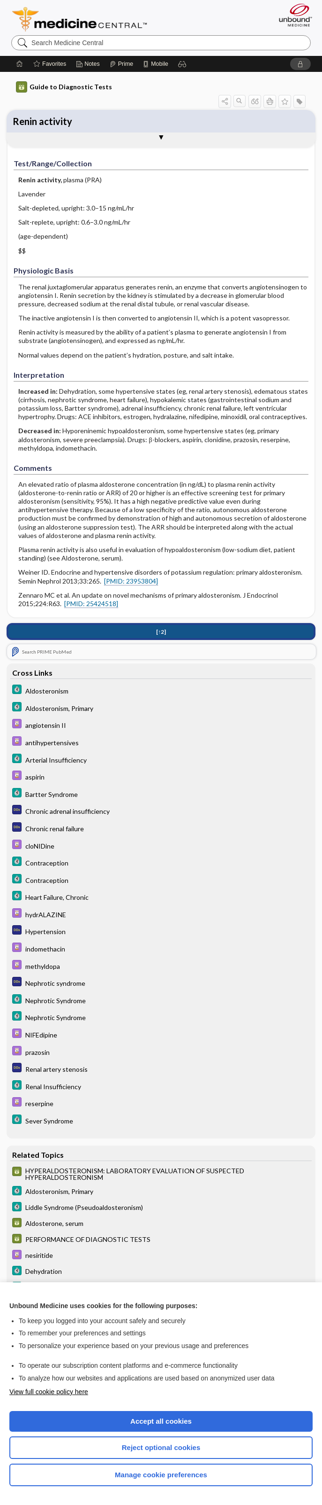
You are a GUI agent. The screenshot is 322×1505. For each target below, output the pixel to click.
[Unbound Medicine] (292, 15)
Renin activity (42, 121)
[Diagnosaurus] (161, 810)
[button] (182, 64)
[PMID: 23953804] (131, 581)
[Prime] (121, 64)
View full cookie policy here (48, 1392)
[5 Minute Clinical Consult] (161, 690)
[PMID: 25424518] (91, 604)
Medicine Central (85, 19)
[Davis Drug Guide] (161, 724)
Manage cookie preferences (161, 1475)
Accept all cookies (161, 1421)
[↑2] (161, 631)
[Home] (19, 64)
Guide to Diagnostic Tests (64, 87)
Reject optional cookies (161, 1447)
